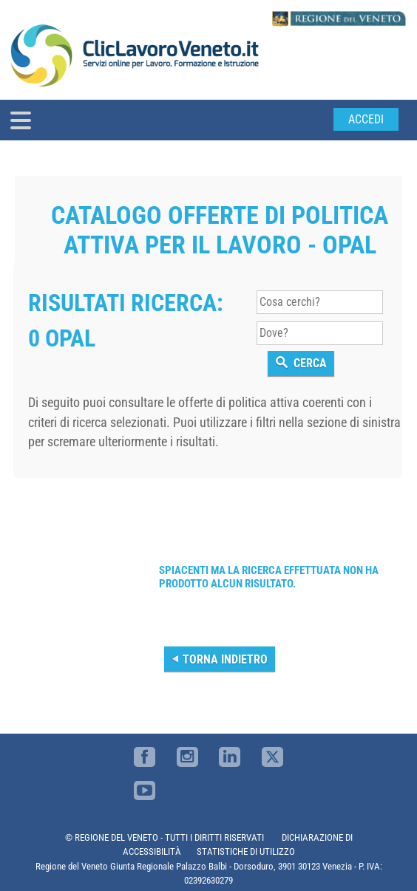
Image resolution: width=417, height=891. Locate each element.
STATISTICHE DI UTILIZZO (246, 851)
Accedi (366, 119)
